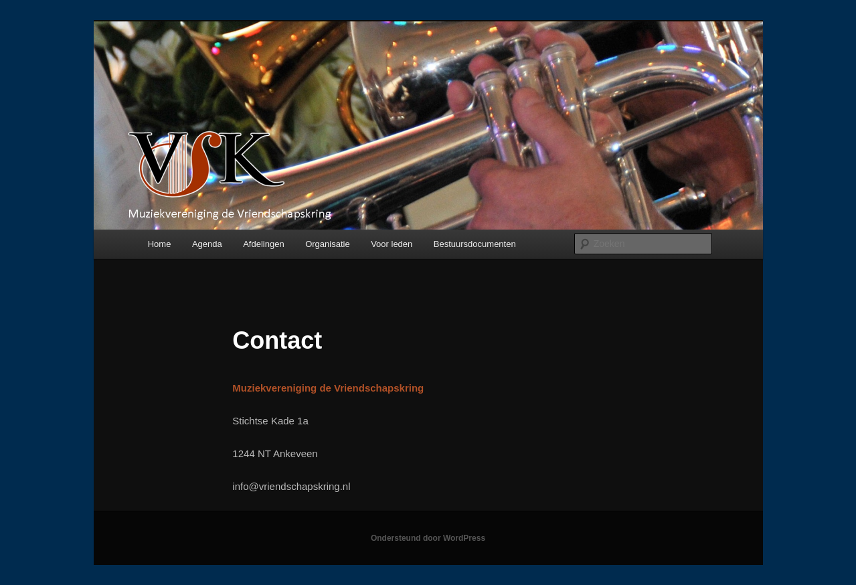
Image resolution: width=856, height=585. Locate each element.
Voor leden (391, 244)
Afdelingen (263, 244)
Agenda (207, 244)
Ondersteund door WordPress (428, 538)
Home (159, 244)
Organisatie (327, 244)
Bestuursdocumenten (475, 244)
